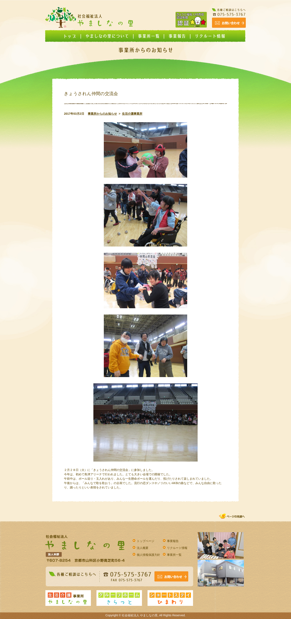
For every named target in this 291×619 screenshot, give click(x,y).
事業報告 (173, 541)
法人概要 (142, 548)
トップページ (145, 541)
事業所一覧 (174, 554)
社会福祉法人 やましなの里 (140, 615)
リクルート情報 (177, 548)
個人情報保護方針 (148, 554)
